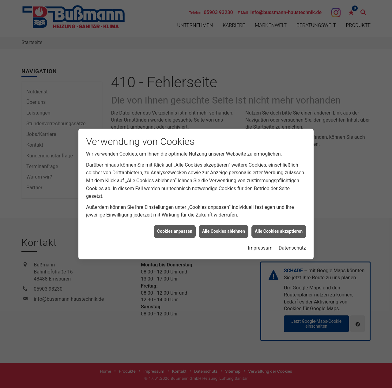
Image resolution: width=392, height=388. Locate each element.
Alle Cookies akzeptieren (279, 229)
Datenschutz (292, 245)
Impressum (260, 245)
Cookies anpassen (174, 229)
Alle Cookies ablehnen (223, 229)
